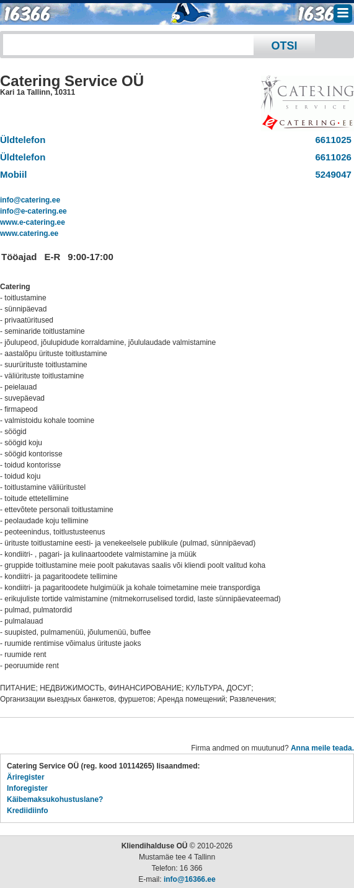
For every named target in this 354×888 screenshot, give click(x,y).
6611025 (331, 139)
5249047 (331, 174)
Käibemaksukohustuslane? (55, 799)
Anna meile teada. (322, 748)
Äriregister (26, 777)
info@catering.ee (30, 200)
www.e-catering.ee (32, 222)
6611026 (331, 157)
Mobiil (13, 174)
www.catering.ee (29, 233)
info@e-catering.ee (33, 211)
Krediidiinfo (27, 810)
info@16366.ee (190, 879)
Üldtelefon (22, 139)
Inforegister (27, 788)
